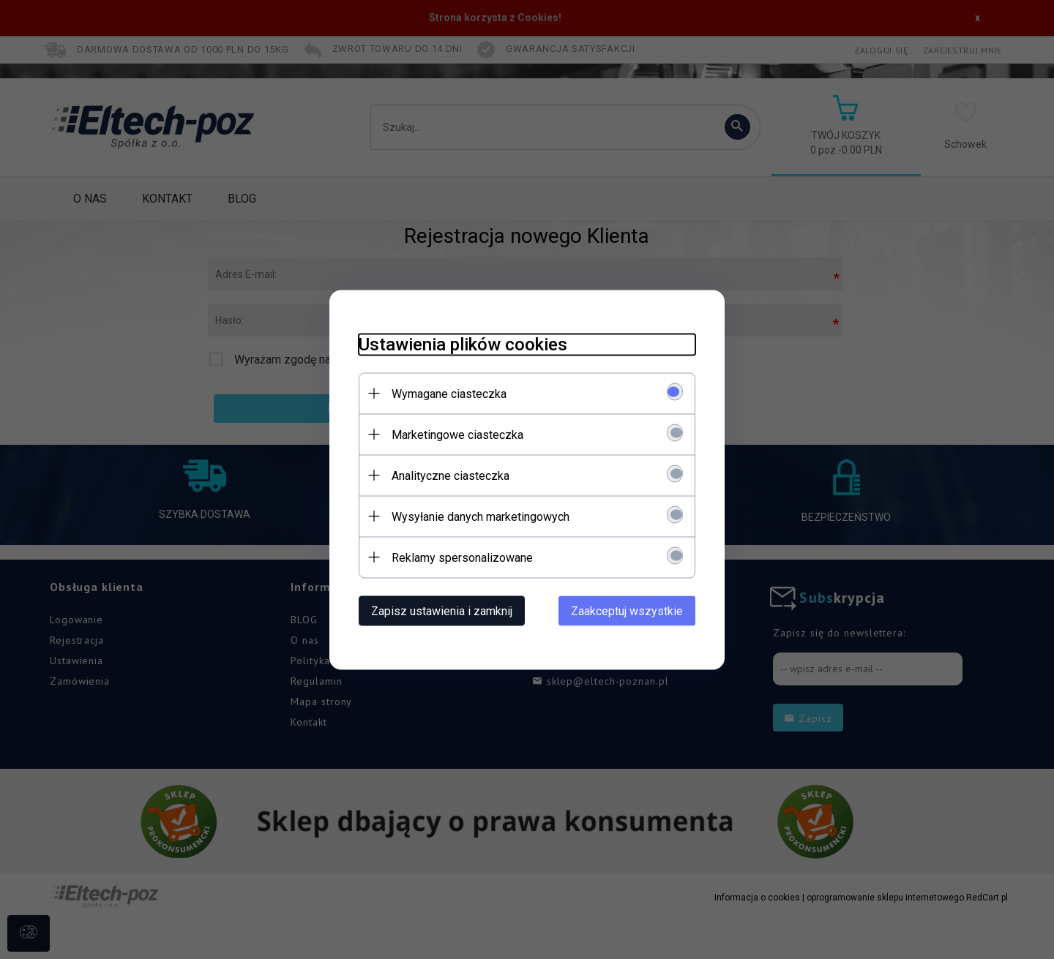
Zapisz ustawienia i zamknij (441, 610)
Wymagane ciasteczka (449, 393)
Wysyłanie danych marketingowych (480, 516)
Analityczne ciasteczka (450, 475)
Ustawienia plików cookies (463, 344)
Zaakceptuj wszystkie (627, 610)
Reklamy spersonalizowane (462, 557)
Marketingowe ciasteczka (457, 434)
